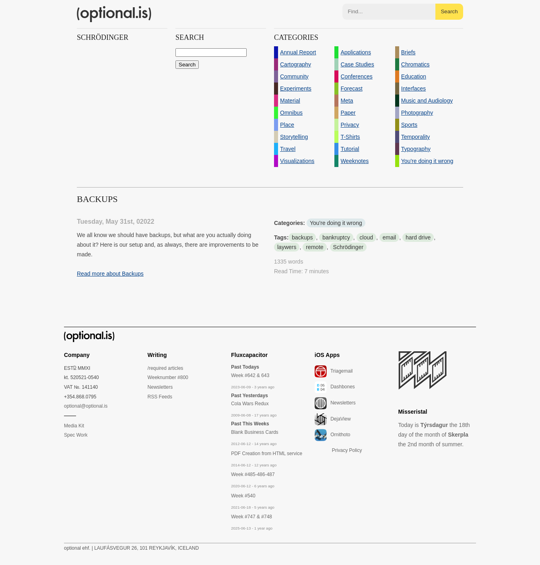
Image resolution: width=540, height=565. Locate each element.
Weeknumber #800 (168, 377)
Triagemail (334, 371)
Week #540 (243, 496)
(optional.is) (114, 14)
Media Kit (74, 426)
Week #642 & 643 (250, 375)
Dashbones (335, 387)
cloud (366, 237)
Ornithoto (332, 435)
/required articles (165, 368)
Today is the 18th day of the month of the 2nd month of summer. (434, 434)
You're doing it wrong (336, 223)
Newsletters (160, 387)
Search (449, 11)
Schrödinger (348, 247)
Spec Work (75, 435)
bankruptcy (336, 237)
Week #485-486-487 (253, 474)
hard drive (418, 237)
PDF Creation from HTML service (266, 453)
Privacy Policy (347, 450)
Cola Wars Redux (250, 403)
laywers (286, 247)
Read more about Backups (110, 273)
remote (315, 247)
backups (302, 237)
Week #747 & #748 (251, 517)
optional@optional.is (85, 406)
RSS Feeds (160, 397)
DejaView (333, 419)
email (389, 237)
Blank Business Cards (254, 432)
